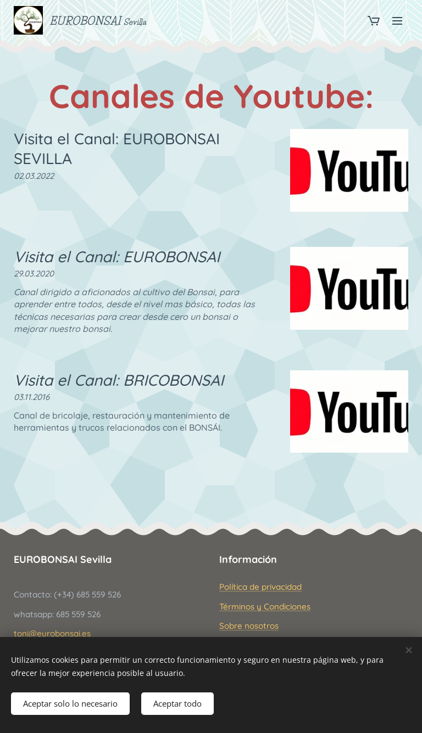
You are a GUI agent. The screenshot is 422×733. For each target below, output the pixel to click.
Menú (397, 20)
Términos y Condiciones (264, 606)
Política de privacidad (260, 587)
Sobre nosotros (249, 626)
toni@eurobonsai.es (52, 633)
